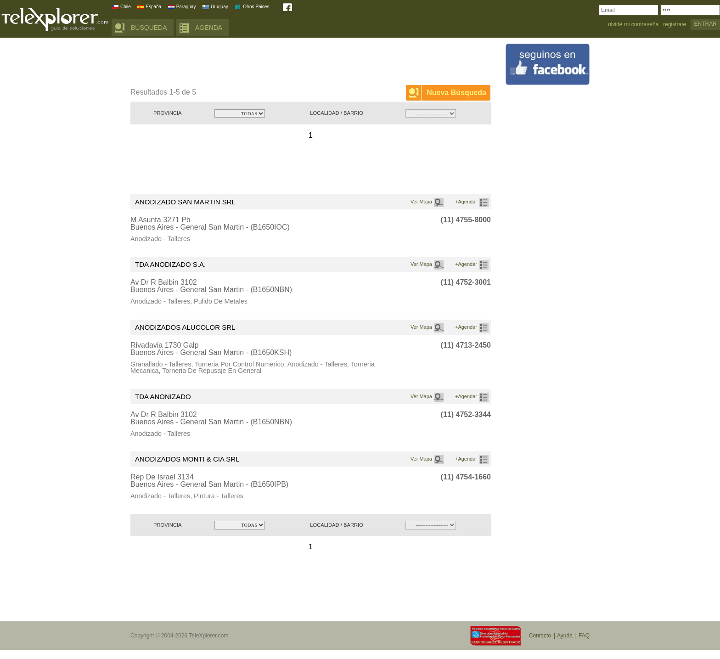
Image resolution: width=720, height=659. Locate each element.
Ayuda (565, 635)
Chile (125, 6)
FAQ (584, 635)
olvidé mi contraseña (633, 25)
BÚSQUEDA (149, 27)
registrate (674, 25)
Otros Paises (256, 6)
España (153, 6)
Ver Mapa (421, 201)
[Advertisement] (297, 63)
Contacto (540, 635)
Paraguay (186, 6)
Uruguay (219, 6)
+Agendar (466, 201)
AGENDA (208, 27)
